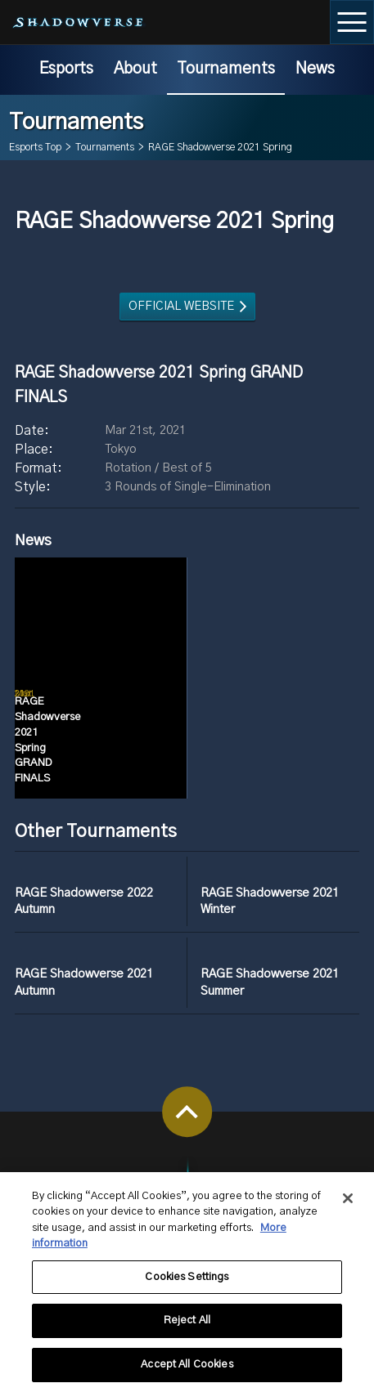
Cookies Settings (186, 1285)
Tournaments (226, 68)
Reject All (187, 1329)
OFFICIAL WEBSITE (181, 306)
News (315, 68)
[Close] (348, 1206)
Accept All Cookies (186, 1373)
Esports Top (35, 147)
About (135, 68)
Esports (66, 68)
